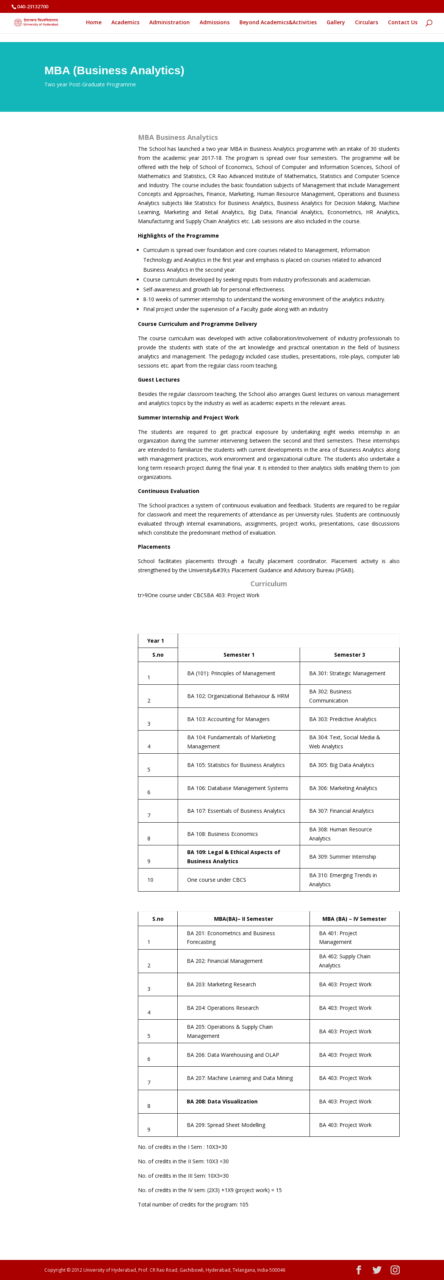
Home (94, 23)
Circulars (366, 23)
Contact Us (402, 23)
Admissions (215, 23)
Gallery (336, 23)
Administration (169, 23)
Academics (125, 23)
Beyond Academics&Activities (278, 23)
